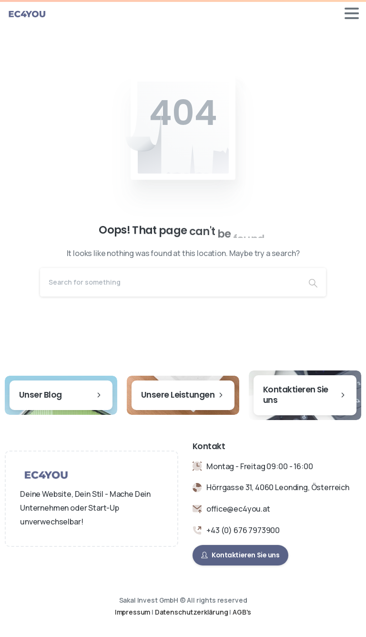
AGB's (242, 611)
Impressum (133, 611)
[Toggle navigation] (351, 13)
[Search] (170, 282)
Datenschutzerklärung (192, 611)
